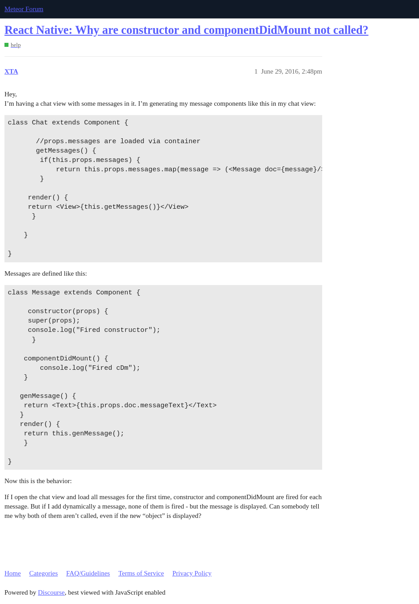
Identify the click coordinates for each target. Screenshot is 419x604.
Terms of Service (141, 573)
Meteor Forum (23, 8)
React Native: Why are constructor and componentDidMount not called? (186, 30)
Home (12, 573)
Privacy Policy (192, 573)
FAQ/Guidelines (88, 573)
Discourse (51, 592)
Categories (43, 573)
